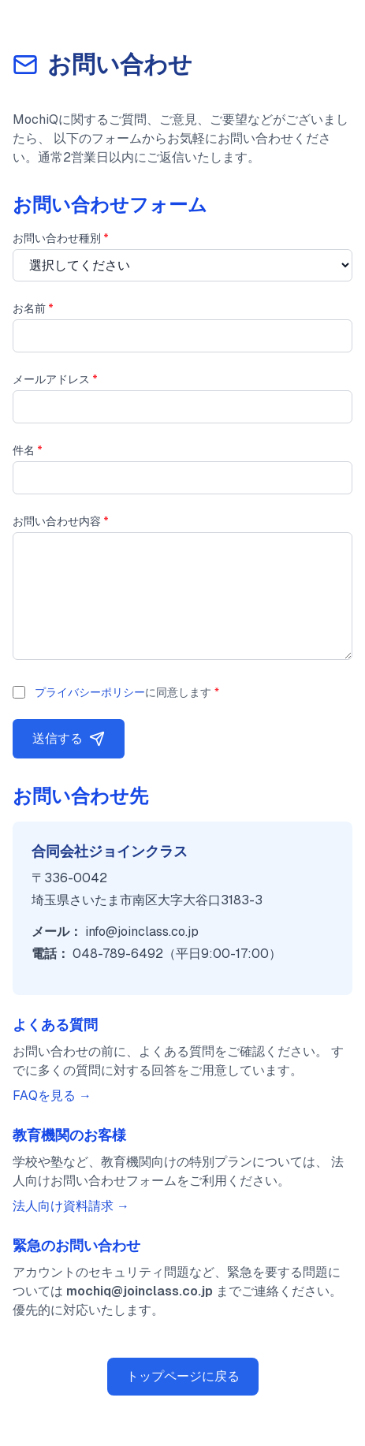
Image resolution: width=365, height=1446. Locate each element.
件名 (28, 450)
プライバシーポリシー (90, 692)
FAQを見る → (52, 1095)
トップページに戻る (183, 1376)
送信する (68, 738)
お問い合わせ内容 (61, 521)
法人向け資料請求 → (71, 1206)
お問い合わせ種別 (61, 238)
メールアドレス (55, 379)
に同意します (127, 692)
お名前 (33, 308)
